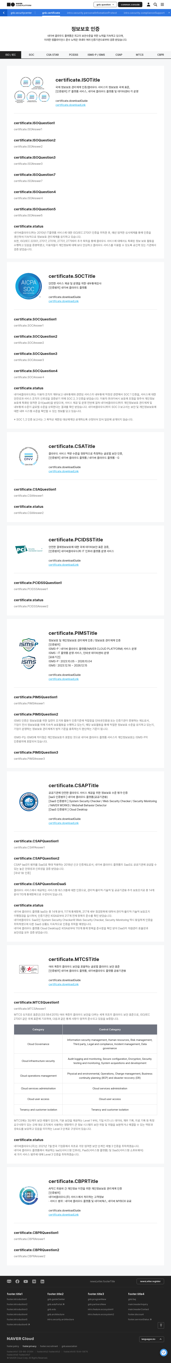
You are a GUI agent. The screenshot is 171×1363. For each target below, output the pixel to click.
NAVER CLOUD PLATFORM (19, 4)
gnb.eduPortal (54, 1304)
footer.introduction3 (17, 1309)
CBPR (160, 54)
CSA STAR (52, 54)
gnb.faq (132, 1299)
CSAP (118, 54)
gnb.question (105, 4)
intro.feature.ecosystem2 (101, 1314)
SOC (31, 54)
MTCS (139, 54)
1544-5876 (82, 1351)
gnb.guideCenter (56, 1299)
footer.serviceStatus (138, 1319)
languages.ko (151, 1339)
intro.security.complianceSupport (144, 13)
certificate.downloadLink (71, 105)
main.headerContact (138, 1309)
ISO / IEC (10, 54)
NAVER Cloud (20, 1338)
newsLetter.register (150, 1281)
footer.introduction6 (17, 1324)
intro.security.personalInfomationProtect (92, 13)
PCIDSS (73, 54)
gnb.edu (51, 1309)
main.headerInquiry (138, 1304)
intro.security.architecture (60, 1319)
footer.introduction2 (17, 1304)
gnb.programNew (97, 1299)
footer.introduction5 (17, 1319)
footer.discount (136, 1314)
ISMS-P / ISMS (96, 54)
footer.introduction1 (17, 1299)
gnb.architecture (55, 1314)
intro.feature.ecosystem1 (101, 1309)
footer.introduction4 (17, 1314)
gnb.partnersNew (97, 1304)
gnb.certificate (51, 13)
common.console (130, 4)
